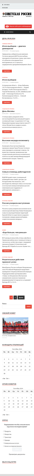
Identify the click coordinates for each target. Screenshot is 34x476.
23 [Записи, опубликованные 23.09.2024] (4, 370)
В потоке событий (7, 200)
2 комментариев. (14, 235)
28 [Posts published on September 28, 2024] (27, 407)
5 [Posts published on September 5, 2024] (17, 398)
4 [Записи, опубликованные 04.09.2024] (12, 359)
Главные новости (7, 43)
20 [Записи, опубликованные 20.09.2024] (21, 366)
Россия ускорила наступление (16, 203)
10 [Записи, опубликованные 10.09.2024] (8, 363)
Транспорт (8, 437)
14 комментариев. (14, 51)
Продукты (8, 431)
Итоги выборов (9, 80)
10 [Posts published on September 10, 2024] (9, 401)
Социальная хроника (8, 108)
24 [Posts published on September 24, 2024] (9, 407)
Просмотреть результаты (17, 454)
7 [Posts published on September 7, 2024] (26, 398)
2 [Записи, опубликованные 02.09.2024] (4, 359)
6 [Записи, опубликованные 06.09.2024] (21, 359)
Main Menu (9, 32)
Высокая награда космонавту (15, 140)
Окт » (7, 378)
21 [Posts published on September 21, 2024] (27, 404)
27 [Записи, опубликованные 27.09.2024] (21, 370)
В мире (4, 230)
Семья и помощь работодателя (16, 172)
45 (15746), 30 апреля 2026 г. (9, 335)
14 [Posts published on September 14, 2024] (27, 401)
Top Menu (7, 4)
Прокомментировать (15, 113)
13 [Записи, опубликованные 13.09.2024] (21, 363)
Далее (21, 297)
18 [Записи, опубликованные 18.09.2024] (13, 366)
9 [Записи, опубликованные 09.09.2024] (4, 363)
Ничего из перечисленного (13, 446)
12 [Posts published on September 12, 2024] (18, 401)
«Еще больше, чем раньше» (14, 232)
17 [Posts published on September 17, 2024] (9, 404)
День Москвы (8, 111)
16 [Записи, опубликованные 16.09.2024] (4, 366)
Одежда (7, 440)
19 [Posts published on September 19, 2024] (18, 404)
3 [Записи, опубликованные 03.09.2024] (8, 359)
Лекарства (8, 434)
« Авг (3, 378)
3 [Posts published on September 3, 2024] (8, 398)
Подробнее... (6, 71)
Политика (5, 77)
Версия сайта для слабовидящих (18, 26)
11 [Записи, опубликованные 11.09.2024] (13, 363)
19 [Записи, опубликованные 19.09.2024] (17, 366)
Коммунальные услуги (12, 443)
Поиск (4, 303)
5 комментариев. (14, 82)
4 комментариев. (14, 205)
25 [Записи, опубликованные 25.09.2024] (13, 370)
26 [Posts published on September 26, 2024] (18, 407)
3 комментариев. (14, 174)
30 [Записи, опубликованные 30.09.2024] (4, 373)
